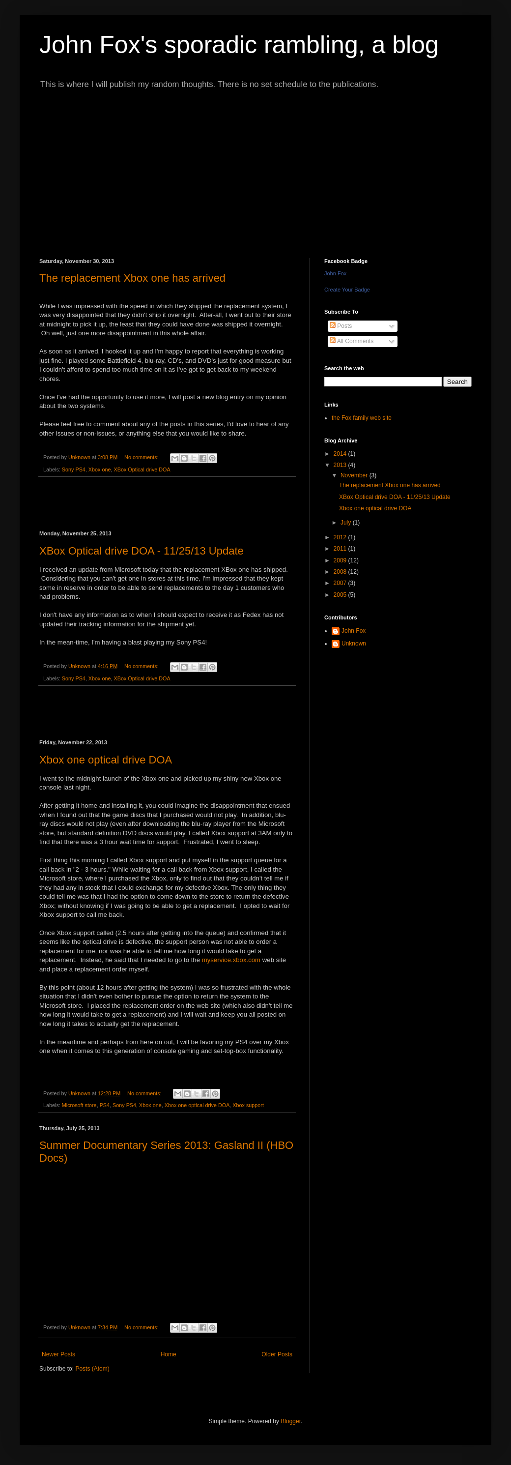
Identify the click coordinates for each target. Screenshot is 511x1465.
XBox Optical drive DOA (142, 469)
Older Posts (276, 1354)
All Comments (351, 341)
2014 (341, 453)
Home (168, 1354)
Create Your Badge (347, 290)
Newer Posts (58, 1354)
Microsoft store (79, 1105)
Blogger (291, 1421)
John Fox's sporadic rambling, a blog (239, 45)
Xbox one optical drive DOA (105, 760)
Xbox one (99, 469)
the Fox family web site (362, 417)
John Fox (335, 273)
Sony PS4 (73, 469)
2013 (341, 465)
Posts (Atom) (92, 1368)
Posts (341, 325)
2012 (341, 537)
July (347, 522)
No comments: (142, 457)
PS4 (105, 1105)
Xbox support (248, 1105)
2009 (341, 560)
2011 (341, 548)
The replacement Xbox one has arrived (132, 278)
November (355, 475)
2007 (341, 583)
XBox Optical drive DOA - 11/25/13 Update (141, 551)
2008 (341, 571)
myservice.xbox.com (231, 960)
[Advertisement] (194, 172)
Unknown (353, 643)
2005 (341, 594)
